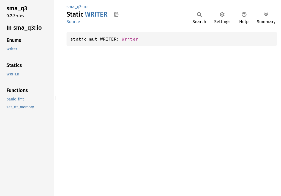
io (85, 6)
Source (73, 21)
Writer (130, 39)
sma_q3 (74, 6)
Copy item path (116, 14)
